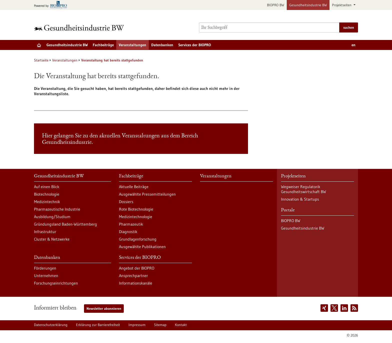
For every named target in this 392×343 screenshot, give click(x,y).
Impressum (137, 325)
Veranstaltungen (132, 44)
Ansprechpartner (133, 275)
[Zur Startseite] (80, 27)
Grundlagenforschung (137, 239)
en (354, 44)
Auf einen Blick (46, 186)
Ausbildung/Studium (52, 216)
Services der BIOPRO (194, 44)
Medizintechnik (47, 201)
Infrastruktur (45, 231)
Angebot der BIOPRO (136, 268)
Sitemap (160, 325)
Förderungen (45, 268)
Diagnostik (128, 231)
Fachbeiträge (103, 44)
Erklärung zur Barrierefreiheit (98, 325)
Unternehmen (46, 275)
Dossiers (126, 201)
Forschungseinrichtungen (56, 283)
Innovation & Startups (300, 199)
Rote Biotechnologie (136, 209)
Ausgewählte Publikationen (142, 246)
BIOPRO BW (275, 5)
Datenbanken (162, 44)
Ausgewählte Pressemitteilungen (147, 194)
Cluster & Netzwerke (52, 239)
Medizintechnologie (135, 216)
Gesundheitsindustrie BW (308, 5)
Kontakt (181, 325)
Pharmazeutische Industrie (57, 209)
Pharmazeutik (131, 224)
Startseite (41, 60)
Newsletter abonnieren (103, 308)
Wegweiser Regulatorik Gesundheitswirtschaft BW (303, 189)
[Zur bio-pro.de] (52, 5)
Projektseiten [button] (342, 5)
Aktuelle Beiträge (133, 186)
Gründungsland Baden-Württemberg (65, 224)
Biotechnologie (46, 194)
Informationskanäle (135, 283)
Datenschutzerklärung (51, 325)
